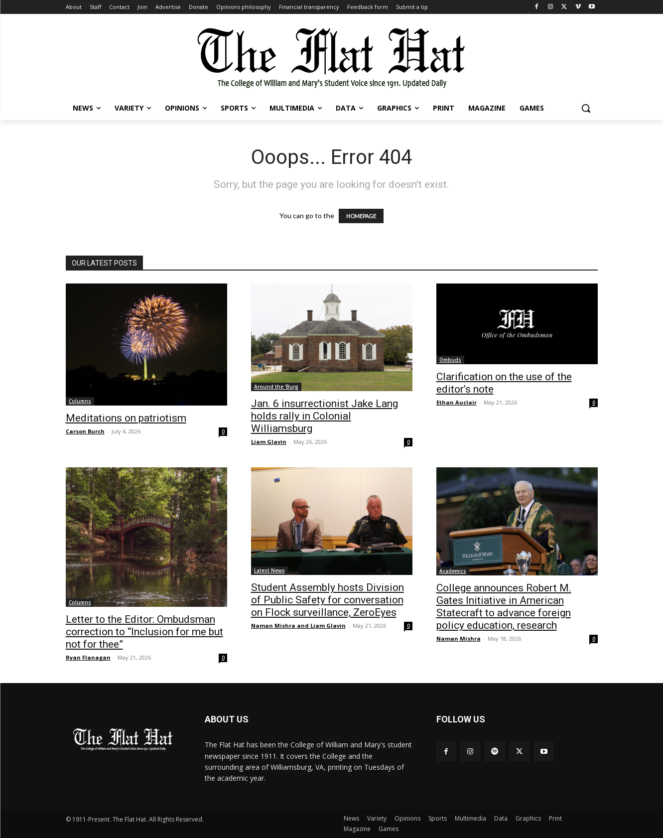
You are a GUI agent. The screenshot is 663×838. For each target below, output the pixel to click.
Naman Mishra (458, 638)
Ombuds (450, 359)
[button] (586, 108)
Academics (452, 570)
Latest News (269, 570)
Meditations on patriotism (126, 418)
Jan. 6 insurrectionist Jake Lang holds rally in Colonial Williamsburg (324, 416)
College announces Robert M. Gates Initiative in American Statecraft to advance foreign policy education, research (503, 606)
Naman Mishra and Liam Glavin (298, 625)
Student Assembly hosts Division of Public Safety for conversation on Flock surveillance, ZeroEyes (327, 599)
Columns (80, 401)
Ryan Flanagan (88, 657)
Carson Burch (85, 431)
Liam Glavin (268, 441)
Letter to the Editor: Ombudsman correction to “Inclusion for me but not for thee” (144, 631)
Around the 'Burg (276, 386)
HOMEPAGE (361, 216)
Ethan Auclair (456, 402)
